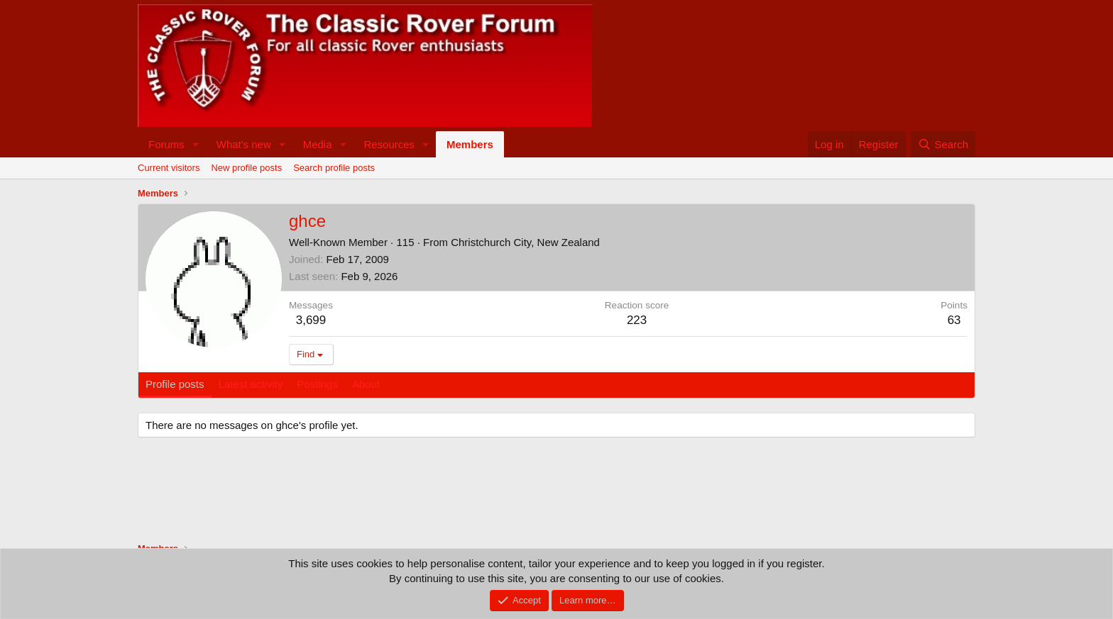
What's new (243, 144)
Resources (389, 144)
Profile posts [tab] (175, 384)
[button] (196, 144)
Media (317, 144)
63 (954, 320)
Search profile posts (334, 167)
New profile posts (246, 167)
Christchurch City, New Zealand (525, 242)
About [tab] (366, 384)
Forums (166, 144)
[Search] (943, 144)
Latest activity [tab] (251, 384)
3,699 (311, 320)
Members (469, 144)
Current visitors (168, 167)
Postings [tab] (317, 384)
